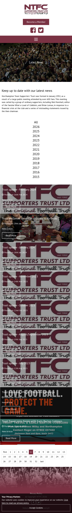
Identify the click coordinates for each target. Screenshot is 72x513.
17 (20, 456)
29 (20, 461)
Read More (11, 206)
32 (36, 461)
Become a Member (36, 21)
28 (15, 461)
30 (25, 461)
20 (36, 456)
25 (62, 456)
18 (25, 456)
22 (46, 456)
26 (4, 461)
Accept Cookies (36, 507)
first (5, 452)
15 (9, 456)
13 (64, 452)
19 (31, 456)
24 (57, 456)
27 (9, 461)
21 (41, 456)
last (42, 461)
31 (31, 461)
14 (4, 456)
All (36, 122)
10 (48, 452)
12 (58, 452)
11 (53, 452)
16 (15, 456)
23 (52, 456)
